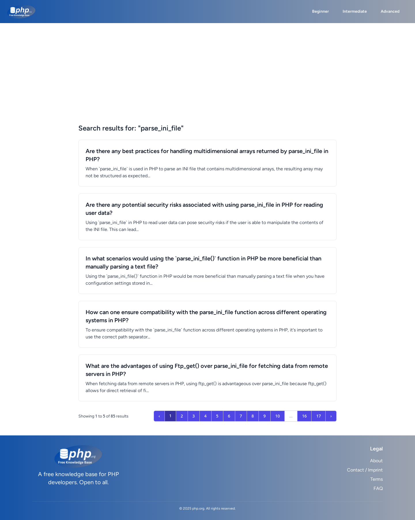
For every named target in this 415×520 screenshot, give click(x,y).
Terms (376, 479)
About (376, 460)
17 (318, 416)
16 (304, 416)
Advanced (390, 11)
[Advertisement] (207, 80)
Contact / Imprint (365, 470)
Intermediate (355, 11)
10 (277, 416)
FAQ (378, 488)
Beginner (320, 11)
